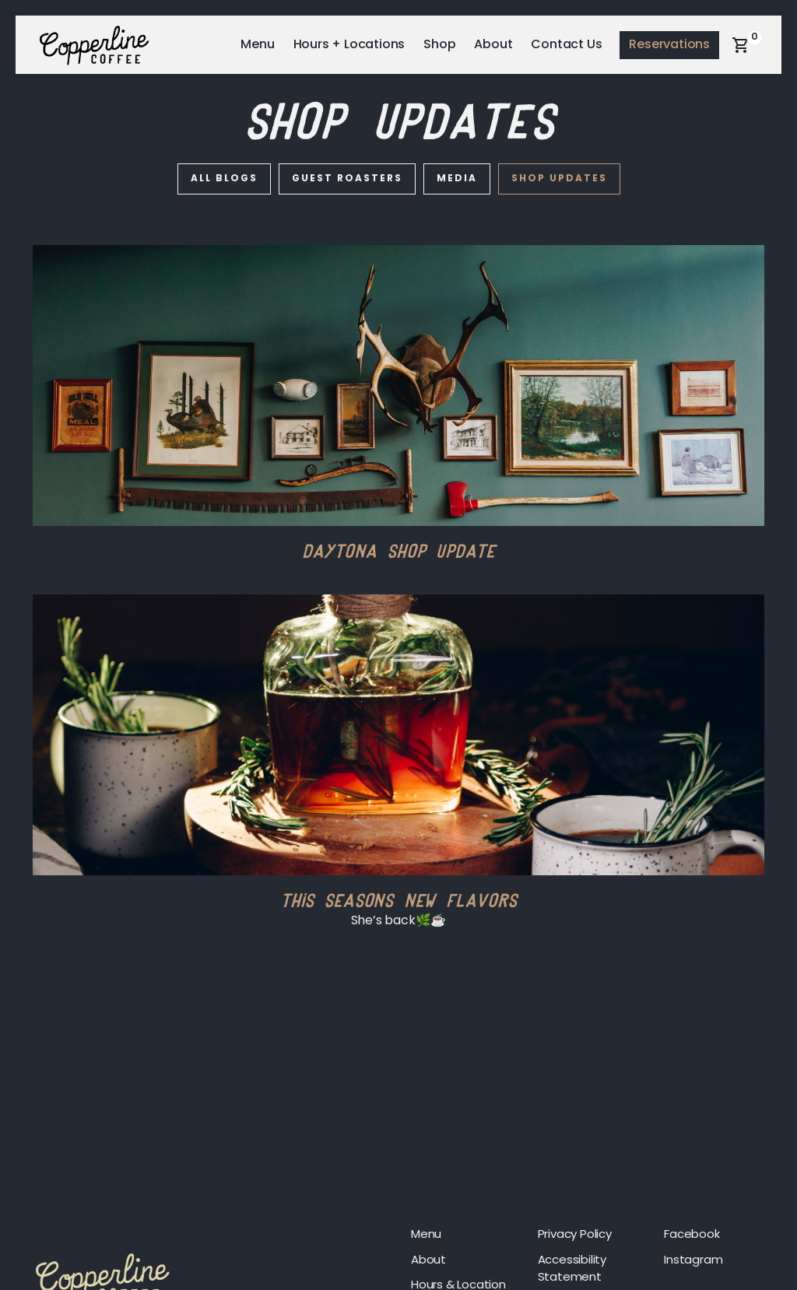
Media (457, 179)
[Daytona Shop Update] (398, 385)
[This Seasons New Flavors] (398, 734)
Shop (439, 45)
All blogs (224, 179)
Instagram (693, 1261)
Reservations (669, 45)
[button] (741, 45)
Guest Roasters (347, 179)
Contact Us (566, 45)
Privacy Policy (575, 1235)
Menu (257, 45)
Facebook (691, 1235)
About (493, 45)
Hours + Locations (349, 45)
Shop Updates (559, 179)
